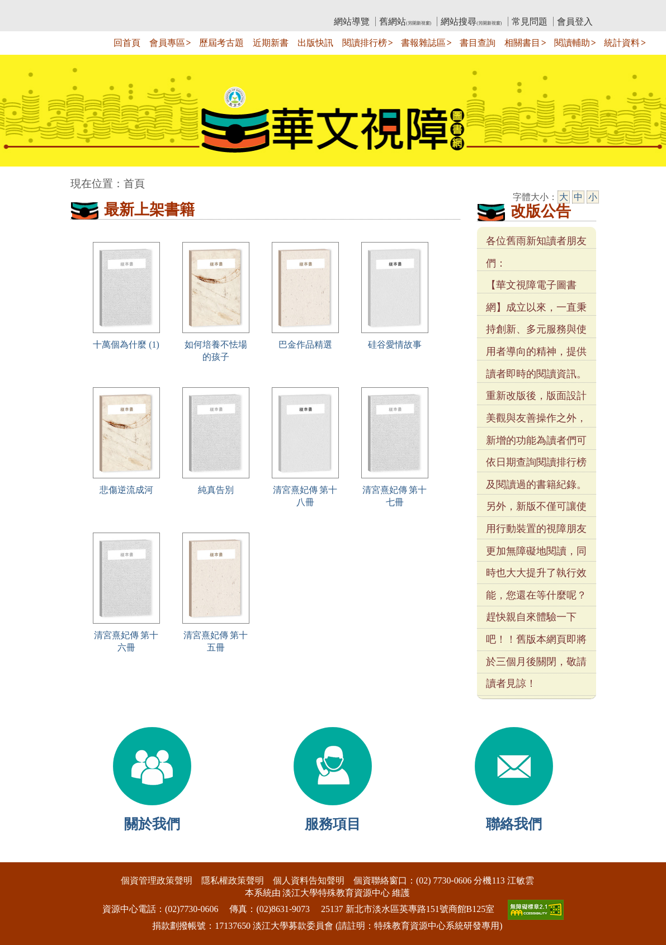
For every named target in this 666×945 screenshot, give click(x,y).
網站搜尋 (471, 21)
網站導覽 (352, 21)
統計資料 (622, 43)
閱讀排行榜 (364, 43)
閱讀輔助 (572, 43)
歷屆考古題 (221, 43)
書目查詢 (477, 43)
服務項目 (333, 824)
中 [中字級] (578, 197)
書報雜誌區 (423, 43)
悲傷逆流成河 (126, 490)
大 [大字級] (563, 197)
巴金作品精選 (305, 344)
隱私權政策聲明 (232, 880)
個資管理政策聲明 (156, 880)
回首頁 (127, 43)
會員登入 (575, 21)
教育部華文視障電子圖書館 (169, 8)
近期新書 (271, 43)
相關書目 (522, 43)
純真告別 (216, 490)
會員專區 (167, 43)
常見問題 (529, 21)
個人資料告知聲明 (308, 880)
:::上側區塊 (92, 8)
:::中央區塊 (21, 178)
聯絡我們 (514, 824)
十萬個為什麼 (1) (126, 344)
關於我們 (152, 824)
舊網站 (405, 21)
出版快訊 (315, 43)
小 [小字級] (592, 197)
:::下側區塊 (21, 854)
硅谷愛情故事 (395, 344)
